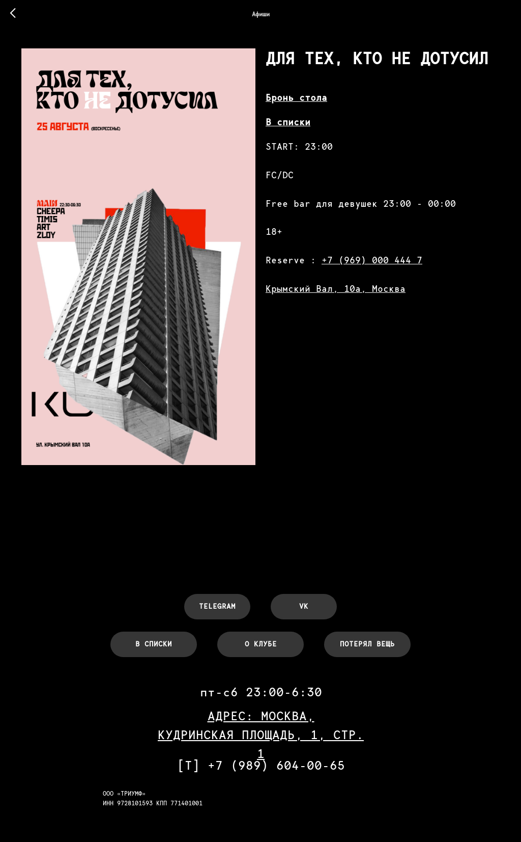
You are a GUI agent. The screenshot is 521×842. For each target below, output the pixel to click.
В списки (288, 122)
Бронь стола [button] (296, 97)
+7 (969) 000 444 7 (372, 260)
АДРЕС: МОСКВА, (261, 716)
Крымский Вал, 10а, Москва (336, 288)
